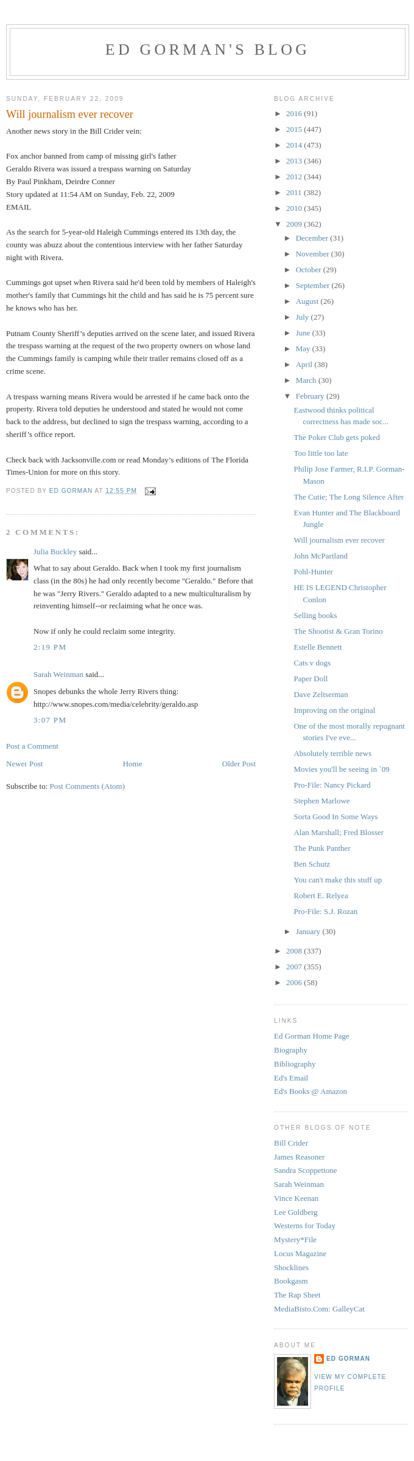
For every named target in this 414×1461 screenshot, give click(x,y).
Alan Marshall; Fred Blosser (338, 832)
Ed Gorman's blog (207, 49)
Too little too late (320, 453)
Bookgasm (291, 1280)
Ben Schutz (311, 863)
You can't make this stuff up (337, 879)
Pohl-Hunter (312, 571)
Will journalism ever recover (338, 540)
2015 (295, 129)
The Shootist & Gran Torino (337, 631)
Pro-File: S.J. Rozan (325, 911)
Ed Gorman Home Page (311, 1035)
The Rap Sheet (297, 1294)
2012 (295, 176)
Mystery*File (295, 1239)
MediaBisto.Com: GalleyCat (319, 1308)
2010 (295, 208)
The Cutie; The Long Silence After (348, 496)
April (305, 364)
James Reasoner (299, 1156)
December (313, 237)
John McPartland (320, 555)
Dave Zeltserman (320, 694)
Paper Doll (310, 678)
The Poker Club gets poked (336, 437)
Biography (290, 1049)
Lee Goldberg (296, 1212)
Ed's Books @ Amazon (310, 1091)
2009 (295, 224)
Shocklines (291, 1267)
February (311, 395)
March (307, 380)
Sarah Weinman (58, 674)
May (304, 348)
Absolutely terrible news (332, 753)
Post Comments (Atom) (87, 786)
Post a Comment (32, 746)
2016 (295, 113)
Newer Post (24, 763)
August (308, 301)
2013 (295, 160)
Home (132, 763)
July (303, 316)
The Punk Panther (321, 848)
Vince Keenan (296, 1198)
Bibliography (295, 1063)
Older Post (239, 763)
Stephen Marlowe (321, 800)
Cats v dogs (312, 662)
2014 (295, 145)
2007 (295, 966)
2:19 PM (49, 646)
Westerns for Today (304, 1225)
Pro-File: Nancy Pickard (331, 784)
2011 (295, 192)
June (304, 332)
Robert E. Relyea (320, 895)
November (313, 253)
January (309, 931)
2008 (295, 950)
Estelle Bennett (317, 646)
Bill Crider (291, 1142)
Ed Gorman (348, 1358)
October (309, 269)
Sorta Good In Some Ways (335, 816)
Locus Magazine (300, 1253)
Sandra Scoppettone (305, 1170)
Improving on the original (334, 710)
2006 (295, 982)
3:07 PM (49, 719)
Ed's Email (291, 1077)
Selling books (315, 615)
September (314, 285)
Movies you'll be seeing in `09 (341, 769)
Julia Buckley (55, 551)
